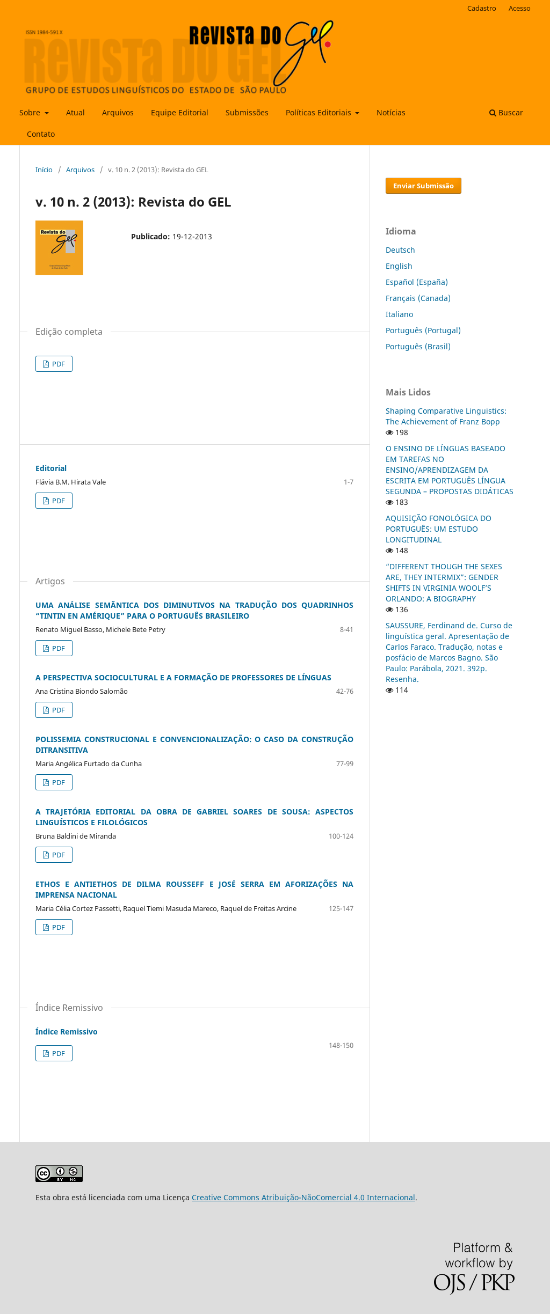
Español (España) (417, 282)
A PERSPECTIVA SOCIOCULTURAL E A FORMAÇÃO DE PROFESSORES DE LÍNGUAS (183, 677)
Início (44, 169)
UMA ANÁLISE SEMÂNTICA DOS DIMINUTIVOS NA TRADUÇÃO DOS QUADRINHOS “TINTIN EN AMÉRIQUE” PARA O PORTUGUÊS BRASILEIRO (194, 610)
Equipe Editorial (179, 112)
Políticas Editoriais (319, 112)
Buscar (506, 112)
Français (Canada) (418, 298)
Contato (41, 134)
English (399, 266)
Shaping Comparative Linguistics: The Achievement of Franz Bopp (446, 416)
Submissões (247, 112)
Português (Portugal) (423, 330)
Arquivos (118, 112)
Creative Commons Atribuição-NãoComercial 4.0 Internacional (303, 1197)
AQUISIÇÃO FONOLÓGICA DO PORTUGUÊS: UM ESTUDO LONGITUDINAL (438, 529)
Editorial (51, 468)
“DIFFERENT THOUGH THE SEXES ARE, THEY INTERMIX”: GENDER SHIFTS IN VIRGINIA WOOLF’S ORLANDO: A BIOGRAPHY (444, 582)
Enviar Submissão (423, 185)
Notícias (391, 112)
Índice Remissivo (66, 1031)
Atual (75, 112)
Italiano (399, 314)
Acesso (520, 8)
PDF (57, 364)
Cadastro (481, 8)
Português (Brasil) (418, 346)
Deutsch (400, 250)
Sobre (30, 112)
